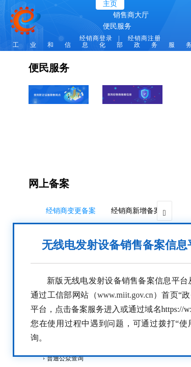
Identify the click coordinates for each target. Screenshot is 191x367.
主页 (110, 4)
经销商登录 (96, 38)
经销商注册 (144, 38)
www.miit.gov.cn (125, 295)
